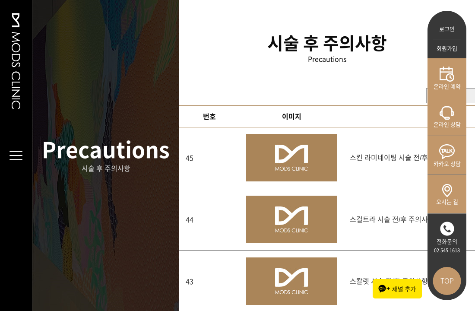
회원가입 (447, 48)
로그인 (447, 29)
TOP (447, 280)
